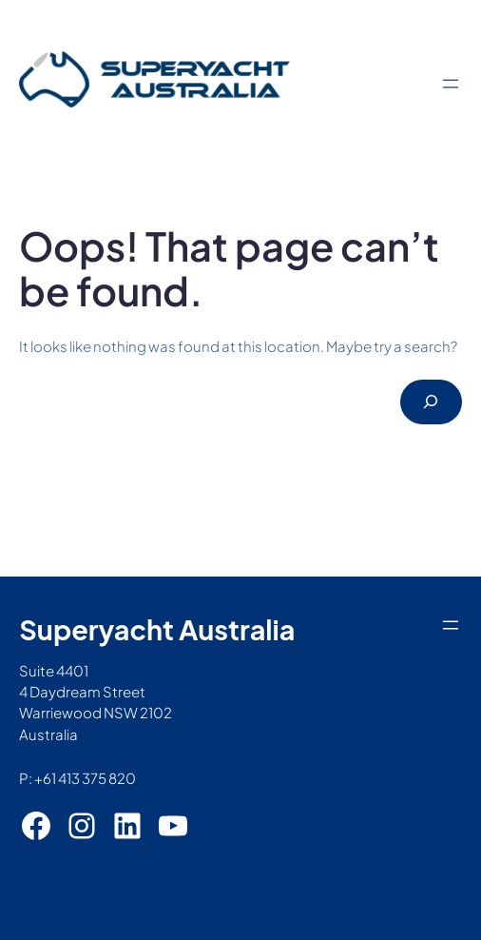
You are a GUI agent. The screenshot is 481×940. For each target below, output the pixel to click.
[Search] (431, 402)
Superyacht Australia (157, 629)
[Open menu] (450, 83)
